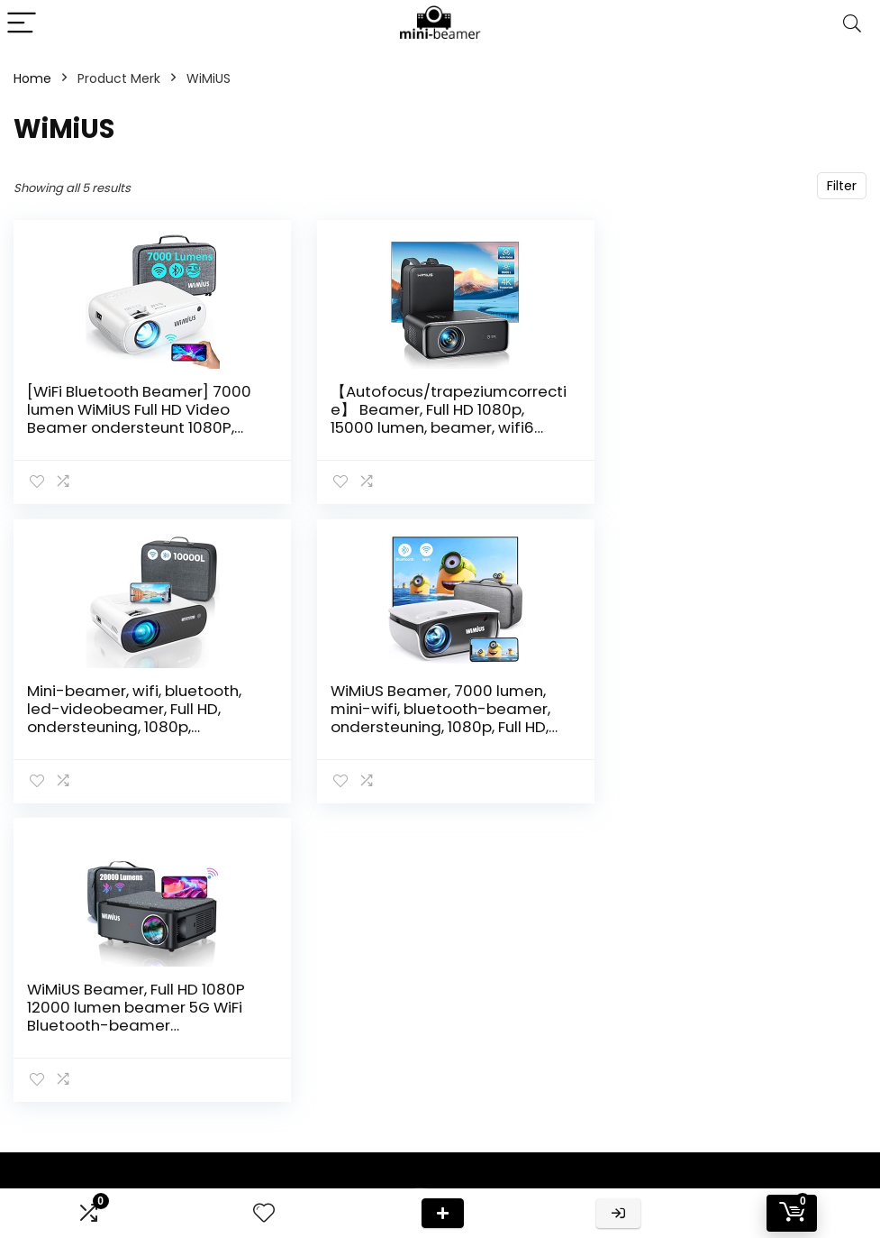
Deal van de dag (443, 1213)
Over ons (628, 1092)
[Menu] (21, 24)
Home (32, 78)
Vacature (629, 1142)
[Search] (852, 24)
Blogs (616, 1168)
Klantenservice (646, 1067)
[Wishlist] (264, 1213)
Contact (626, 1041)
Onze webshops (650, 1117)
